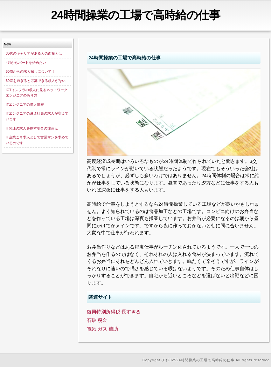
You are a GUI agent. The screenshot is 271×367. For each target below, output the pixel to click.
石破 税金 (97, 320)
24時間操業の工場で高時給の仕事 (135, 15)
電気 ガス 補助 (102, 328)
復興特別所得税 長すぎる (114, 311)
